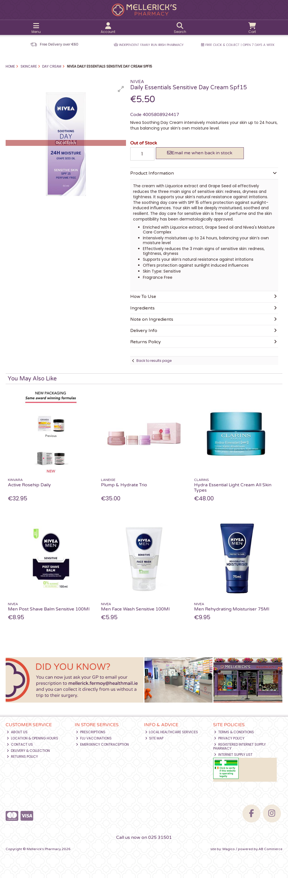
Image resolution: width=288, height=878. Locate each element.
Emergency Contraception (102, 744)
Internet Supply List (233, 754)
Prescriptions (90, 732)
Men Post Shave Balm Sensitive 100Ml (48, 609)
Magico (228, 849)
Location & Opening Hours (32, 738)
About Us (17, 732)
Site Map (154, 738)
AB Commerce (270, 849)
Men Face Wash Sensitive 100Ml (135, 609)
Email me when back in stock (199, 153)
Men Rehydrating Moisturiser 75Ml (231, 609)
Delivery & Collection (28, 750)
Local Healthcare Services (171, 732)
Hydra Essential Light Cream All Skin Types (232, 487)
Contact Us (20, 744)
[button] (120, 88)
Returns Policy (22, 756)
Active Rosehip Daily (29, 485)
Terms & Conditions (234, 732)
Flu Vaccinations (94, 738)
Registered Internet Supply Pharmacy (239, 746)
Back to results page (154, 360)
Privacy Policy (229, 738)
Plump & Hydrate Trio (124, 485)
